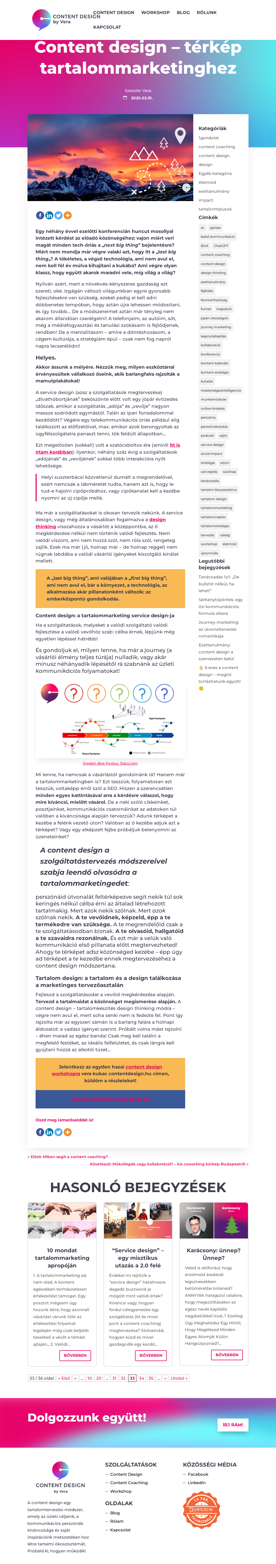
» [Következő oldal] (165, 1378)
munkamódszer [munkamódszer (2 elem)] (214, 399)
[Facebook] (40, 215)
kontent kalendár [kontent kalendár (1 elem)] (215, 363)
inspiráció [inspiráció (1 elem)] (224, 309)
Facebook (198, 1474)
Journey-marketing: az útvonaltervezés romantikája (219, 629)
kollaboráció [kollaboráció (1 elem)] (210, 345)
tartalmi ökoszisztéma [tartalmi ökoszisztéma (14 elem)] (219, 490)
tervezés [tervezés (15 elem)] (207, 535)
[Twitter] (58, 215)
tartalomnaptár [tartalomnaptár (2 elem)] (213, 517)
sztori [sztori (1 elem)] (224, 463)
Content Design (113, 13)
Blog (183, 13)
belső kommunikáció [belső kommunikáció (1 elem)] (218, 237)
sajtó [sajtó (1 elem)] (223, 435)
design (205, 164)
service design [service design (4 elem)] (212, 445)
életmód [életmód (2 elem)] (229, 544)
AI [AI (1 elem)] (202, 228)
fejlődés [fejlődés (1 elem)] (207, 291)
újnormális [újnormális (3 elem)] (209, 553)
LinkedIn (197, 1482)
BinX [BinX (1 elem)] (204, 246)
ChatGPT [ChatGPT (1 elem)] (221, 246)
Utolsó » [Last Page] (179, 1378)
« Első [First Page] (64, 1378)
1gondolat (209, 137)
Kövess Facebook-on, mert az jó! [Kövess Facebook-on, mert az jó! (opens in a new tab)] (110, 1099)
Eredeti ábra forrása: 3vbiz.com (110, 763)
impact (206, 200)
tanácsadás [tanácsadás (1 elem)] (210, 481)
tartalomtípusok (215, 209)
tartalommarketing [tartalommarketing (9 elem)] (216, 508)
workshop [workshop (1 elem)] (209, 544)
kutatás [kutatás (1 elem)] (207, 381)
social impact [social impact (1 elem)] (211, 454)
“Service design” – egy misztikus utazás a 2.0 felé (138, 1258)
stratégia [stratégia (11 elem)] (208, 463)
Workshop (155, 13)
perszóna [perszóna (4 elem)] (208, 417)
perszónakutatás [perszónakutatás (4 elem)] (214, 427)
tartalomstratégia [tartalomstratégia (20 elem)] (215, 526)
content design (214, 155)
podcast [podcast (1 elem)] (207, 435)
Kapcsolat (107, 27)
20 (98, 1378)
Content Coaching (129, 1482)
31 (114, 1378)
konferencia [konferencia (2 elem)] (210, 354)
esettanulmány (214, 191)
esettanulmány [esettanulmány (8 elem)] (213, 282)
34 (141, 1378)
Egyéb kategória (215, 173)
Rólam (117, 1521)
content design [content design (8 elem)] (213, 264)
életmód (207, 182)
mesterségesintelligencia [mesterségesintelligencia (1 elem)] (221, 390)
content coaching (217, 146)
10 (90, 1378)
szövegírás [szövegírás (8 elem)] (209, 472)
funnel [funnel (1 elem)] (206, 309)
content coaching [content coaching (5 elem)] (215, 255)
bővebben (75, 1355)
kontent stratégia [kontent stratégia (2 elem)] (215, 372)
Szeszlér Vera (138, 90)
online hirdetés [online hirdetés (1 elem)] (213, 408)
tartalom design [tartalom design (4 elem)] (214, 499)
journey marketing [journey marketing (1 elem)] (216, 327)
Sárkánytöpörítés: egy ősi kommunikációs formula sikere (221, 606)
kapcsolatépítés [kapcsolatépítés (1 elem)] (213, 336)
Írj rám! (233, 1424)
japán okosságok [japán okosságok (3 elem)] (214, 318)
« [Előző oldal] (75, 1378)
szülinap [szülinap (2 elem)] (229, 472)
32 (123, 1378)
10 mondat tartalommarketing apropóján (62, 1258)
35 (151, 1378)
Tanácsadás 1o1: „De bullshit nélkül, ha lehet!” (219, 583)
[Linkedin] (49, 215)
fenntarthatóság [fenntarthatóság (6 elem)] (214, 300)
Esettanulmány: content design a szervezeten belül (216, 651)
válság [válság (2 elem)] (225, 535)
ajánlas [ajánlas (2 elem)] (215, 228)
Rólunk (207, 13)
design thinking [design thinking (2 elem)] (213, 273)
